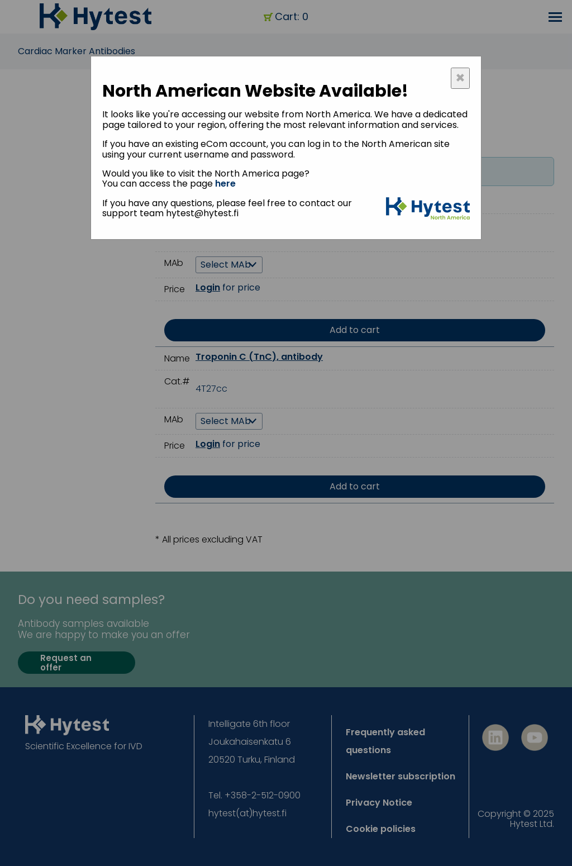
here (225, 183)
